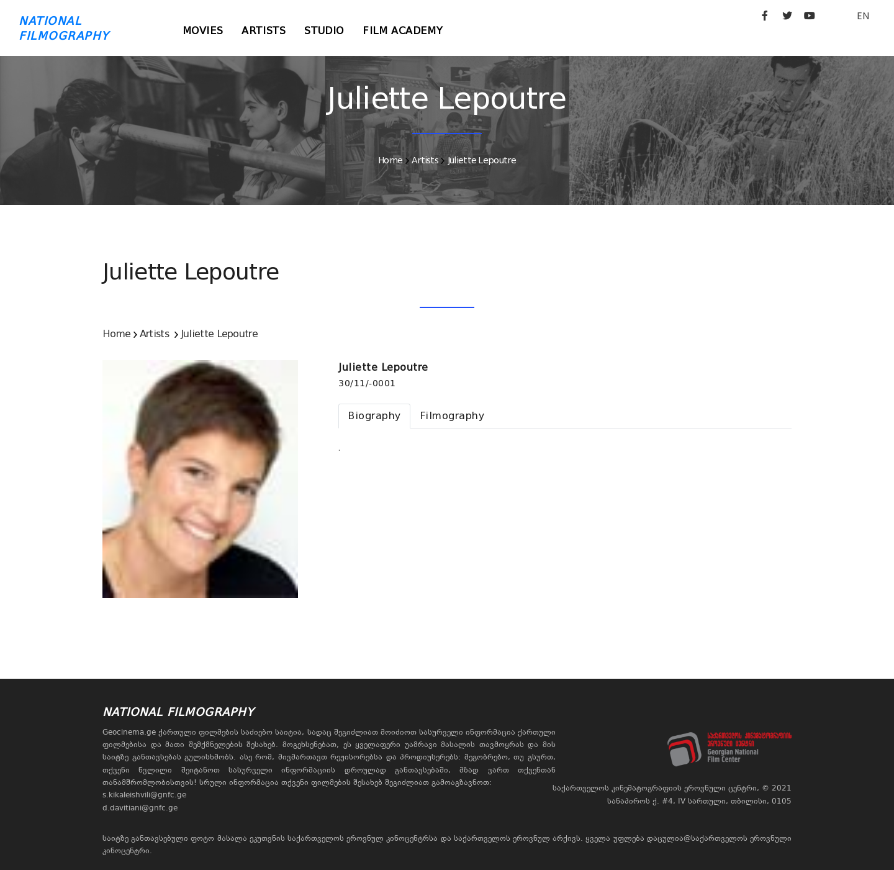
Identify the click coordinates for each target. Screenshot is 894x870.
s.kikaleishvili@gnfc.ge (144, 795)
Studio (324, 31)
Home (390, 160)
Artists (264, 31)
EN (863, 16)
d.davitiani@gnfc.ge (140, 808)
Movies (203, 31)
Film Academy (403, 31)
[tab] (374, 416)
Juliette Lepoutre (482, 160)
